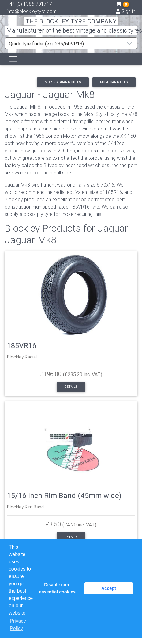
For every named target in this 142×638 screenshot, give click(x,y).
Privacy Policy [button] (18, 624)
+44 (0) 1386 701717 (29, 4)
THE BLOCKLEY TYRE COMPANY (71, 21)
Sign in (125, 11)
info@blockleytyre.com (32, 11)
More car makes (114, 82)
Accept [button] (108, 588)
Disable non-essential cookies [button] (57, 588)
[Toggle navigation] (13, 59)
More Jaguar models (63, 82)
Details (71, 387)
